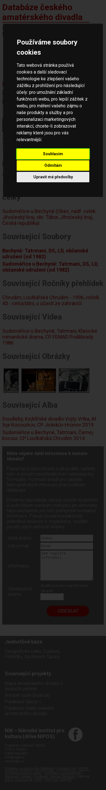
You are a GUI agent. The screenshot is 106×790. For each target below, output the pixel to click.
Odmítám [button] (53, 165)
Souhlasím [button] (53, 154)
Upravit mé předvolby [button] (53, 177)
